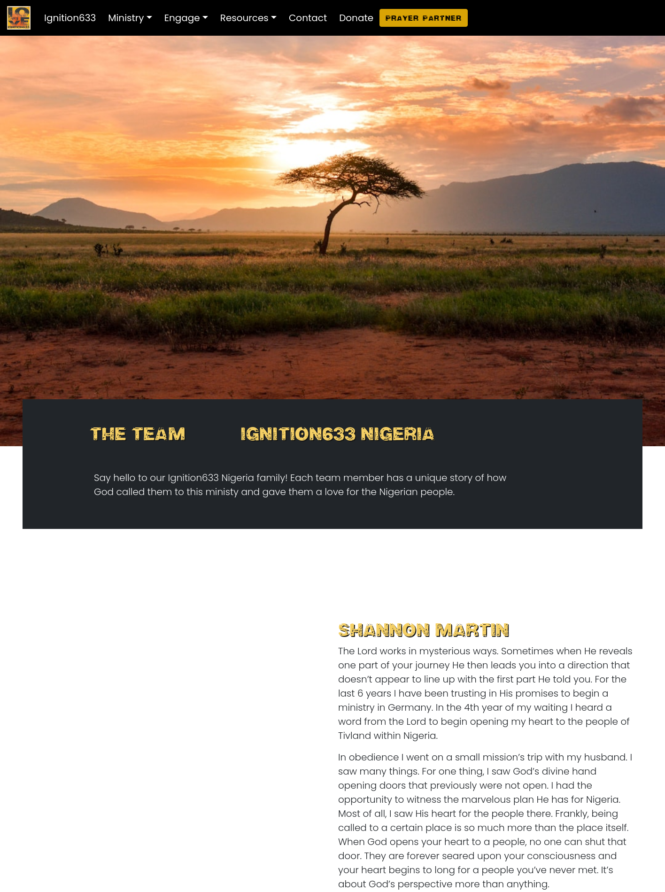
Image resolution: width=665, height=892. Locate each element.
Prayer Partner (424, 18)
